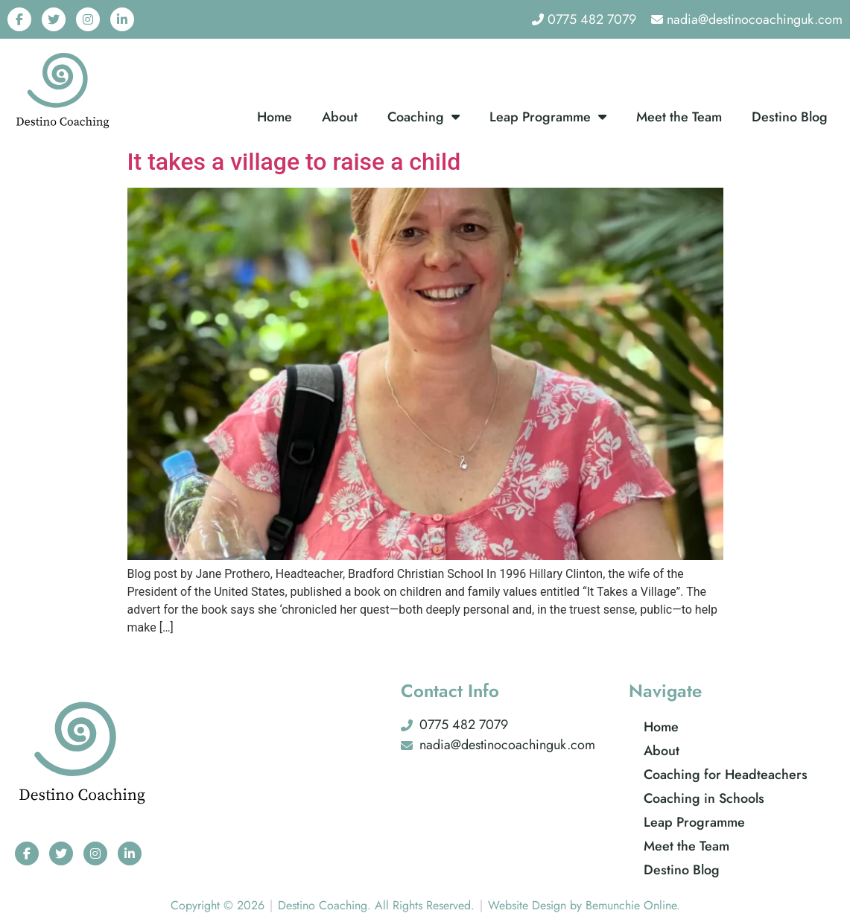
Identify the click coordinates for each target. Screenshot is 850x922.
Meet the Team (679, 117)
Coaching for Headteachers (726, 774)
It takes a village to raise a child (294, 161)
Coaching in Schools (704, 798)
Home (274, 117)
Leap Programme (547, 117)
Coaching (423, 117)
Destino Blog (790, 117)
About (340, 117)
